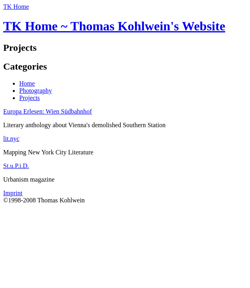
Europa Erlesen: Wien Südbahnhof (47, 111)
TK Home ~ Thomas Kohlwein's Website (114, 26)
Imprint (12, 193)
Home (27, 83)
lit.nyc (11, 138)
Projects (29, 97)
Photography (35, 90)
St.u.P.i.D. (16, 165)
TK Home (16, 6)
